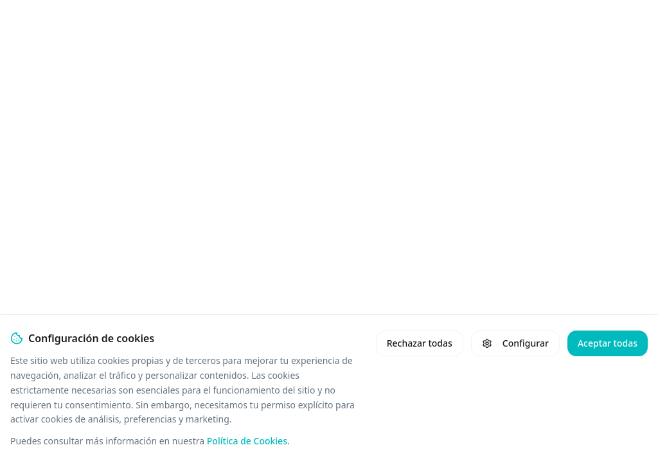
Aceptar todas (607, 343)
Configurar (515, 343)
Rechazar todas (419, 343)
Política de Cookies (247, 441)
